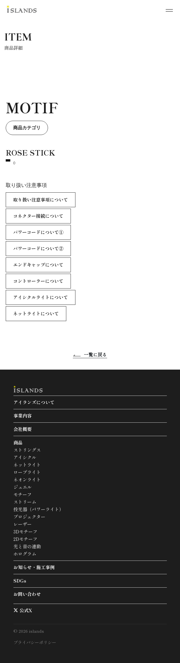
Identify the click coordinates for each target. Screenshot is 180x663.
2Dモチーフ (25, 538)
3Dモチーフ (25, 531)
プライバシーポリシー (34, 642)
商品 (18, 442)
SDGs (19, 580)
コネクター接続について (38, 215)
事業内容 (22, 415)
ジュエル (22, 486)
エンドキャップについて (38, 264)
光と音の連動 (27, 546)
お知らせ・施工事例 (34, 567)
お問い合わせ (27, 594)
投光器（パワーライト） (38, 509)
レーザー (22, 524)
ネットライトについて (36, 313)
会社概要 (22, 429)
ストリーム (24, 501)
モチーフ (22, 494)
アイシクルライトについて (40, 297)
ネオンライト (27, 479)
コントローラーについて (38, 280)
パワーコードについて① (38, 232)
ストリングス (27, 449)
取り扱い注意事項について (40, 199)
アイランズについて (34, 402)
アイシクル (24, 457)
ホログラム (24, 553)
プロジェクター (29, 516)
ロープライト (27, 472)
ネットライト (27, 464)
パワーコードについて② (38, 248)
